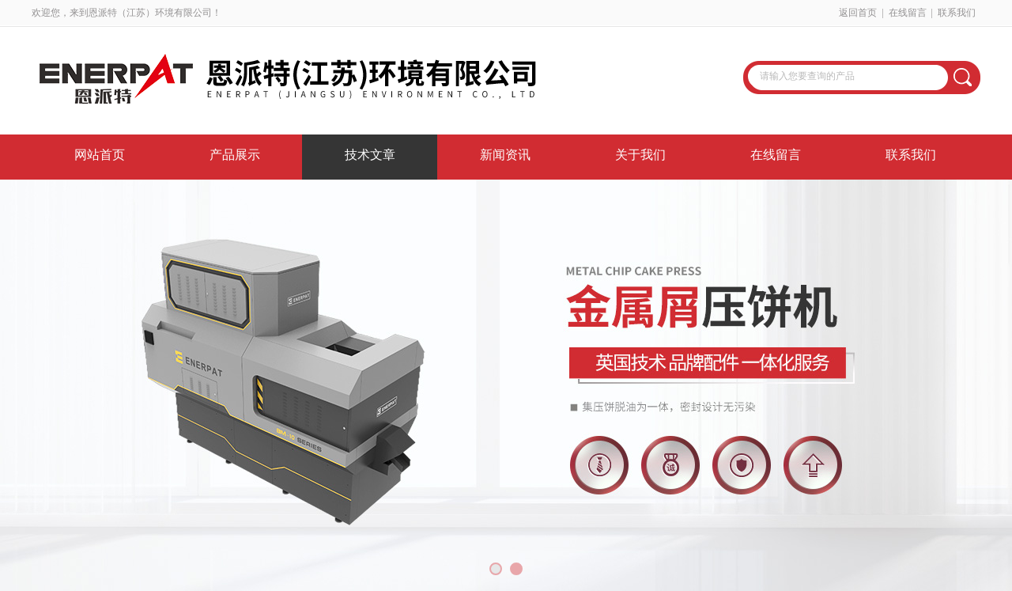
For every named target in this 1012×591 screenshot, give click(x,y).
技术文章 (370, 154)
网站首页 (99, 154)
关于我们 (640, 154)
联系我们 (957, 12)
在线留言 (908, 12)
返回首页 (858, 12)
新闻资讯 (505, 154)
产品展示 (235, 154)
